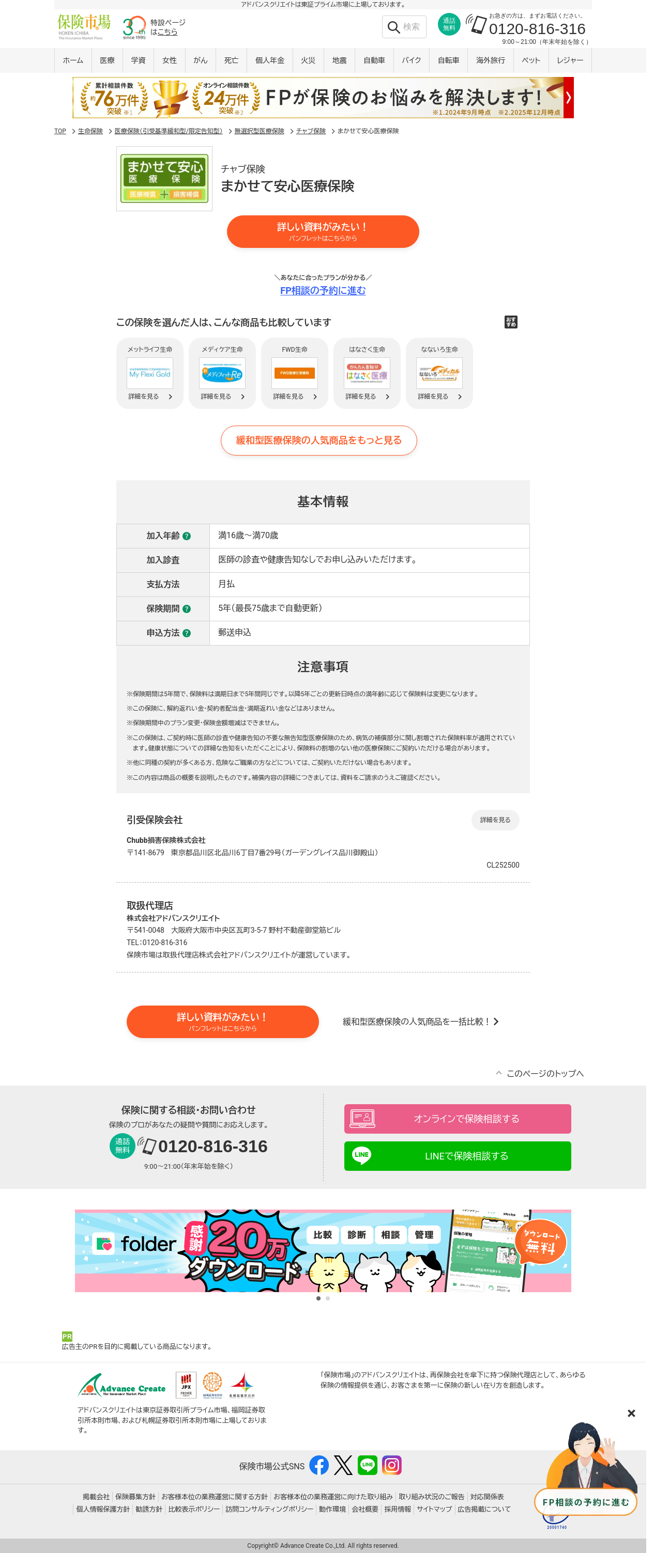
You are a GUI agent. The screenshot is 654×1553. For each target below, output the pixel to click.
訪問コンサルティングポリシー (269, 1509)
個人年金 (269, 60)
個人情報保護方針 (103, 1509)
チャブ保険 (311, 131)
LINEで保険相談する (467, 1156)
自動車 (374, 60)
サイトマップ (434, 1509)
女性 (169, 60)
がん (200, 60)
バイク (411, 60)
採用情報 (397, 1509)
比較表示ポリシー (194, 1509)
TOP (60, 131)
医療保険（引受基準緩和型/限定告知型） (169, 131)
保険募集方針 (135, 1497)
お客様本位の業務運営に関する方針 (214, 1497)
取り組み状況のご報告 (432, 1497)
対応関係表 (487, 1497)
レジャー (570, 60)
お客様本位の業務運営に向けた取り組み (333, 1497)
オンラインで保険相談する (467, 1118)
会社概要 (365, 1509)
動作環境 (332, 1509)
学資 (138, 60)
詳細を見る (495, 820)
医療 (107, 60)
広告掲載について (484, 1509)
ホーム (73, 60)
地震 (339, 60)
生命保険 (90, 131)
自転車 (449, 60)
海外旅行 (490, 60)
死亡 (231, 60)
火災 (308, 60)
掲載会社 (96, 1497)
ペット (531, 60)
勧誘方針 (148, 1509)
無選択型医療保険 (259, 131)
